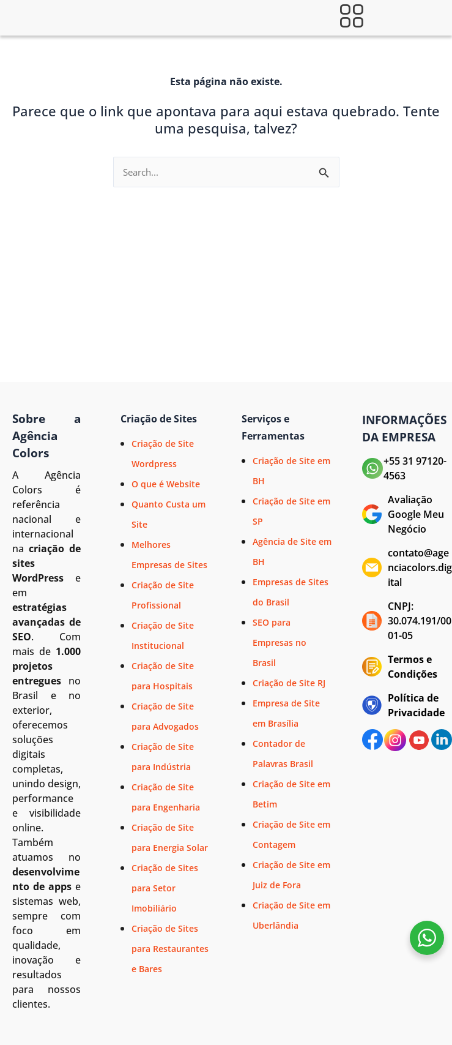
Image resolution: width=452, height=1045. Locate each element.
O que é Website (166, 484)
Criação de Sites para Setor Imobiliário (165, 888)
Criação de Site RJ (289, 683)
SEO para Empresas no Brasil (279, 642)
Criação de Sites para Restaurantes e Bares (170, 949)
